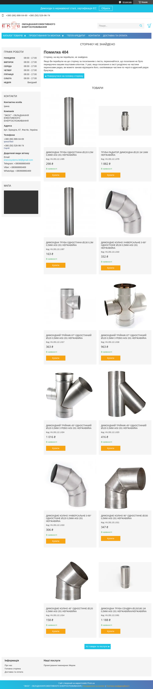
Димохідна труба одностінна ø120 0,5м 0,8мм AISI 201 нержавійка (69, 153)
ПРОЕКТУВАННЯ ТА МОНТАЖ (44, 35)
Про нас (8, 665)
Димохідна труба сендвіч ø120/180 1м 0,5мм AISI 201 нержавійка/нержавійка (124, 610)
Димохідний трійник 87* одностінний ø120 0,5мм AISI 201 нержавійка (68, 336)
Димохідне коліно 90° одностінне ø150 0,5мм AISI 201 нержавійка (124, 517)
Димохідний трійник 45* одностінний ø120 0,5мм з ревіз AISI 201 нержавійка (68, 427)
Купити (55, 175)
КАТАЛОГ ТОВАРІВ (13, 35)
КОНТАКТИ (94, 35)
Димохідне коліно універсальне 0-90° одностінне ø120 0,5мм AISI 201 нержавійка (68, 518)
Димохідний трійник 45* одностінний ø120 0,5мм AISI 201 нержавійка (123, 427)
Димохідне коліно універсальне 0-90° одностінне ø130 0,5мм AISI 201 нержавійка (123, 245)
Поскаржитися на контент (94, 686)
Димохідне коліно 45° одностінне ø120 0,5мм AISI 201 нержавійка (69, 610)
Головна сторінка (13, 668)
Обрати (105, 8)
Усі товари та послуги (96, 646)
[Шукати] (140, 26)
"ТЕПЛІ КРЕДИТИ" (76, 35)
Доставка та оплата (14, 672)
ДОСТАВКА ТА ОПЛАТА (115, 35)
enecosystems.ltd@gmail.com (18, 160)
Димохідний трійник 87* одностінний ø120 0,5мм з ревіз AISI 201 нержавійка (123, 336)
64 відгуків (127, 2)
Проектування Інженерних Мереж (59, 665)
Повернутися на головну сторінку (65, 76)
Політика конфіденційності (117, 686)
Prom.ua (91, 683)
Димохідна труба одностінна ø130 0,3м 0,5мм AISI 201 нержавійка (69, 244)
